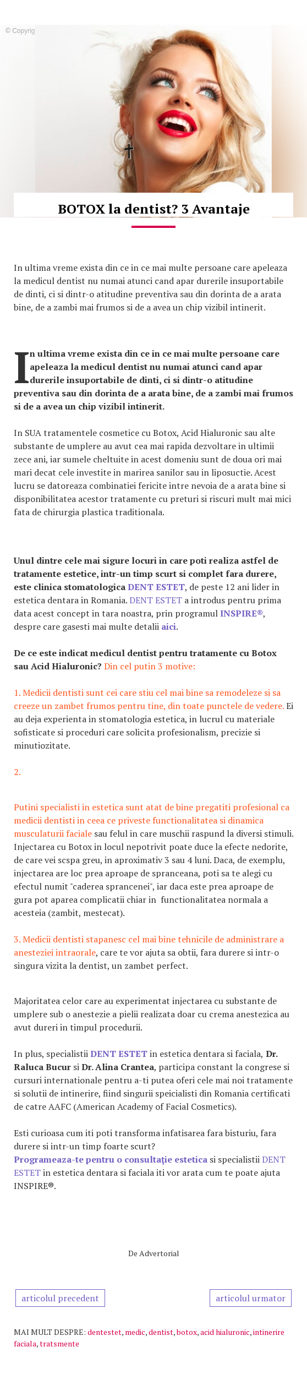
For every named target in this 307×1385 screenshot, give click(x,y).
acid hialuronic (225, 1332)
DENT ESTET (156, 587)
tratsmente (59, 1343)
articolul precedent (60, 1298)
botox (187, 1332)
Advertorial (159, 1253)
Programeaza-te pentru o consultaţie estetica (110, 1159)
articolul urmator (251, 1298)
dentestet (104, 1332)
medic (135, 1332)
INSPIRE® (241, 613)
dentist (161, 1332)
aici (168, 626)
